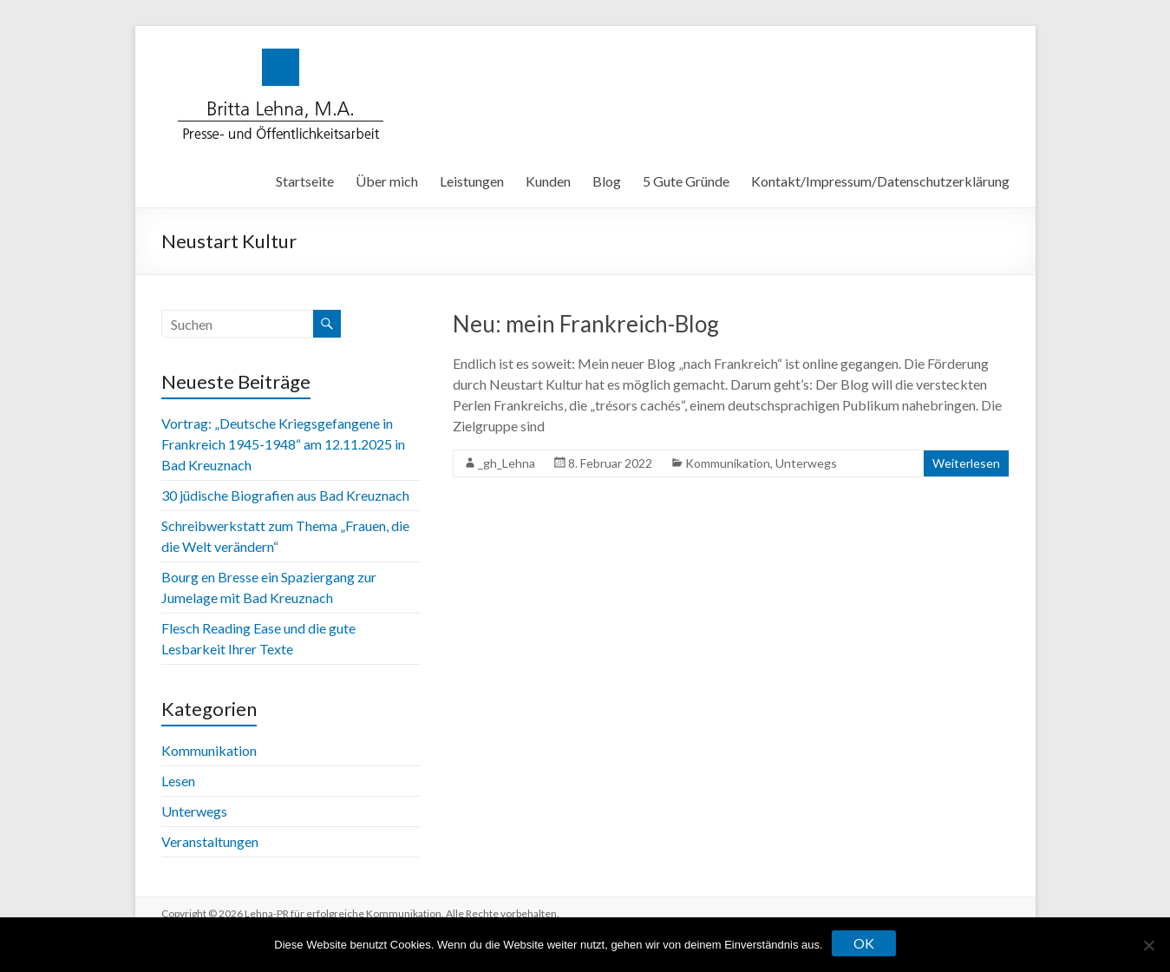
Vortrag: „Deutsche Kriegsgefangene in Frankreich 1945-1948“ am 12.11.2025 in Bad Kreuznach (283, 444)
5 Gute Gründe (686, 181)
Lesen (178, 780)
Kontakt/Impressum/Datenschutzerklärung (880, 181)
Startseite (305, 181)
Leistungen (472, 181)
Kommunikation (727, 463)
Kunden (548, 181)
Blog (606, 181)
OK (863, 943)
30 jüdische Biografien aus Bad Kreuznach (285, 495)
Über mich (387, 181)
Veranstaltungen (209, 841)
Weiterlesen (966, 463)
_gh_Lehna (506, 463)
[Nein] (1148, 945)
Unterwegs (806, 463)
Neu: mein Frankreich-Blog (586, 324)
